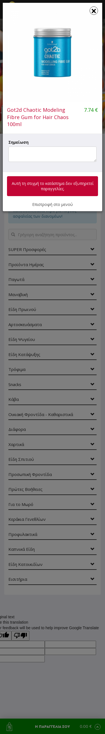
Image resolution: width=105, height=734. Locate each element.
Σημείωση (18, 142)
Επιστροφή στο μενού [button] (52, 204)
